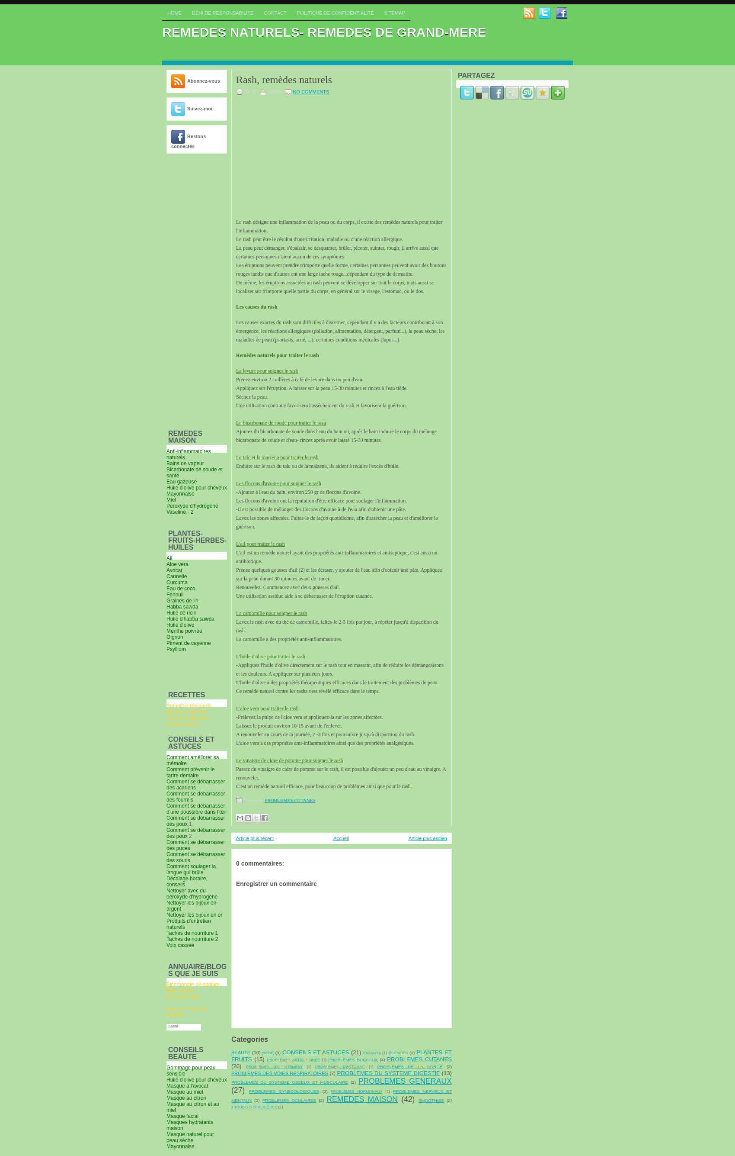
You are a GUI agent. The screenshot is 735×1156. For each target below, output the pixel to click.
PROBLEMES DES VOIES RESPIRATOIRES (279, 1073)
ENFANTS (372, 1053)
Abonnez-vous (203, 81)
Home (174, 13)
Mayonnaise (180, 1146)
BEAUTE (240, 1052)
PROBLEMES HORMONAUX (357, 1091)
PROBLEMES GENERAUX (405, 1081)
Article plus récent (255, 838)
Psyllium (176, 649)
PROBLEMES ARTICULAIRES (293, 1060)
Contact (275, 13)
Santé (178, 1026)
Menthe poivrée (184, 631)
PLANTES (398, 1052)
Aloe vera (177, 564)
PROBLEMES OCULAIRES (289, 1100)
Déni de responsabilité (222, 13)
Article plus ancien (428, 838)
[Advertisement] (192, 290)
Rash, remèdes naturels (284, 79)
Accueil (340, 838)
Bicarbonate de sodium (193, 985)
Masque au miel (184, 1092)
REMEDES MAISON (362, 1099)
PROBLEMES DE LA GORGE (410, 1066)
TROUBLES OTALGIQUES (254, 1107)
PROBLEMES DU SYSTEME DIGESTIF (388, 1073)
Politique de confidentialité (335, 13)
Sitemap (394, 13)
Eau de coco (180, 589)
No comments (311, 91)
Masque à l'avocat (187, 1086)
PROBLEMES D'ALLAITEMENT (274, 1067)
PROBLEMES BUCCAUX (352, 1059)
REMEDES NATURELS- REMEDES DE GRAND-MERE (324, 32)
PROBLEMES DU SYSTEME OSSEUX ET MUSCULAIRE (289, 1082)
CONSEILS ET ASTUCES (315, 1052)
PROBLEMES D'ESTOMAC (340, 1067)
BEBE (268, 1052)
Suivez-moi (199, 108)
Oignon (174, 637)
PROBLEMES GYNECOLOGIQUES (284, 1091)
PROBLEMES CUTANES (290, 800)
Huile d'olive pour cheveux (196, 1080)
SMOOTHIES (431, 1100)
